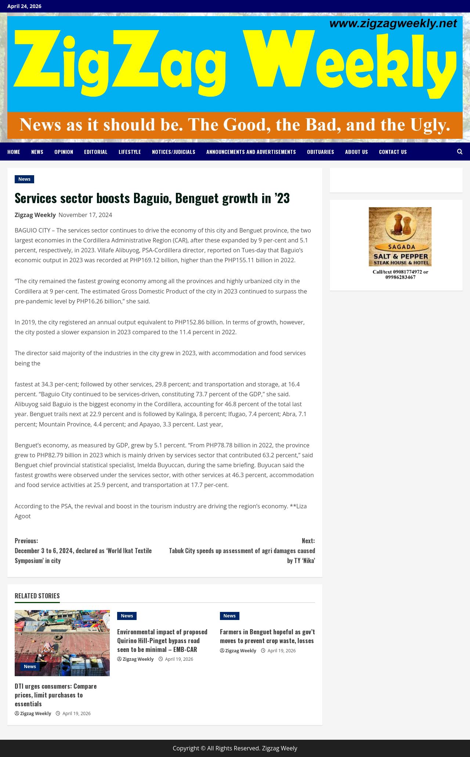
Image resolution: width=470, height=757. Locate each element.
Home (13, 151)
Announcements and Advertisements (251, 151)
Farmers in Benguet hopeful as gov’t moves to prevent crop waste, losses (266, 640)
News (37, 151)
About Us (356, 151)
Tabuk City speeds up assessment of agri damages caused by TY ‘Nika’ (240, 550)
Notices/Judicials (173, 151)
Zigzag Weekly (35, 215)
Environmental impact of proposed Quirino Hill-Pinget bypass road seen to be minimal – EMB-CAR (163, 640)
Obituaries (320, 151)
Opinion (63, 151)
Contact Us (393, 151)
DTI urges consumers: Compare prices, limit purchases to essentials (56, 694)
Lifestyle (130, 151)
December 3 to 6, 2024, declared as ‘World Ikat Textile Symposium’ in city (90, 550)
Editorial (96, 151)
